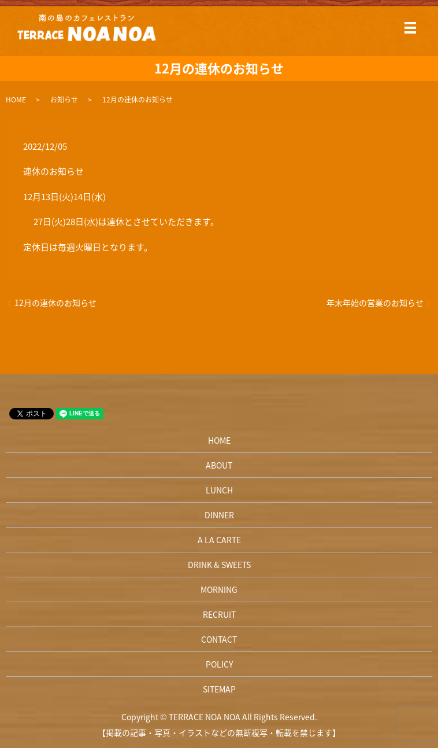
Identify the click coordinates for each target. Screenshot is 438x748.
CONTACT (219, 639)
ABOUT (219, 465)
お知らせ (64, 99)
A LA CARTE (219, 540)
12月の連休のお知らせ (55, 302)
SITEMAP (219, 689)
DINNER (219, 515)
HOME (16, 99)
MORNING (219, 589)
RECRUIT (219, 614)
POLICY (219, 664)
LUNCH (219, 490)
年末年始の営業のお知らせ (375, 302)
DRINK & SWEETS (219, 564)
